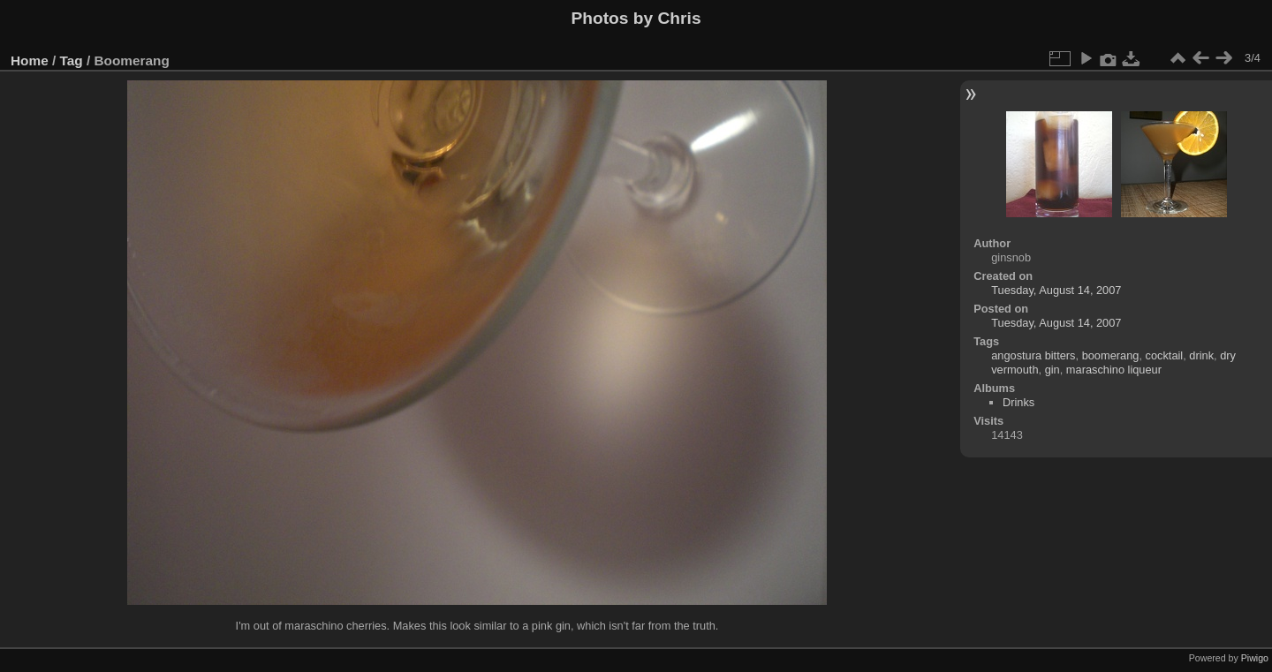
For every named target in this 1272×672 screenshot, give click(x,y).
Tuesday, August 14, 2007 (1056, 290)
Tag (71, 60)
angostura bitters (1033, 355)
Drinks (1018, 402)
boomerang (1111, 355)
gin (1052, 369)
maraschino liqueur (1114, 369)
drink (1201, 355)
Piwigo (1254, 658)
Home (30, 60)
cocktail (1165, 355)
